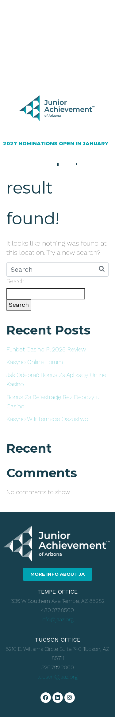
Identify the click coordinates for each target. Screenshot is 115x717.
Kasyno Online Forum (34, 362)
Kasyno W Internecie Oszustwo (47, 419)
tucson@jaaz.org (57, 676)
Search (15, 281)
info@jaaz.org (57, 619)
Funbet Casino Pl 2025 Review (46, 349)
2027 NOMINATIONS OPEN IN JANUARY (55, 143)
